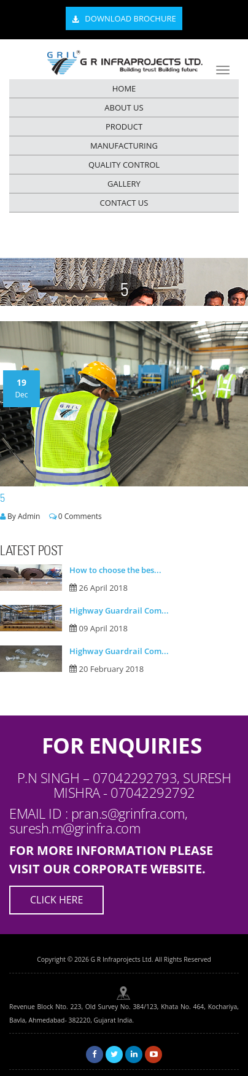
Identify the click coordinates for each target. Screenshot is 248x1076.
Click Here (56, 899)
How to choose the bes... (115, 569)
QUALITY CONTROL (124, 164)
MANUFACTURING (124, 145)
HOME (124, 88)
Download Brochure (124, 19)
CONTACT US (124, 202)
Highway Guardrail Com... (119, 610)
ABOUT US (123, 107)
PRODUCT (124, 126)
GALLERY (124, 183)
